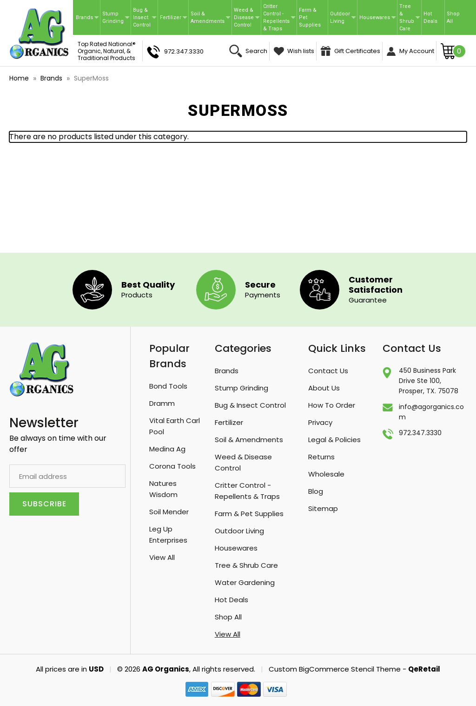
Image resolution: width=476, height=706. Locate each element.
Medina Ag (167, 449)
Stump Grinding (116, 17)
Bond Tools (168, 386)
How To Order (331, 405)
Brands (87, 17)
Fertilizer (173, 17)
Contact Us (328, 371)
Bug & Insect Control (145, 17)
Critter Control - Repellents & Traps (279, 17)
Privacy (320, 422)
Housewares (377, 17)
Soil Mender (169, 512)
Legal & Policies (334, 439)
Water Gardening (245, 582)
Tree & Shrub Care (409, 17)
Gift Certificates (350, 51)
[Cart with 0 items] (453, 50)
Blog (315, 491)
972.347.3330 (175, 52)
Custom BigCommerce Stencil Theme (335, 669)
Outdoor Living (343, 17)
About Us (324, 388)
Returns (321, 457)
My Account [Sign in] (410, 51)
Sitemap (323, 508)
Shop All (453, 17)
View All (162, 557)
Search (248, 51)
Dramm (162, 403)
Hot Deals (430, 17)
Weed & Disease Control (247, 17)
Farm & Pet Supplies (310, 17)
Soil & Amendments (211, 17)
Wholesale (326, 474)
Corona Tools (172, 466)
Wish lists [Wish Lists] (294, 51)
